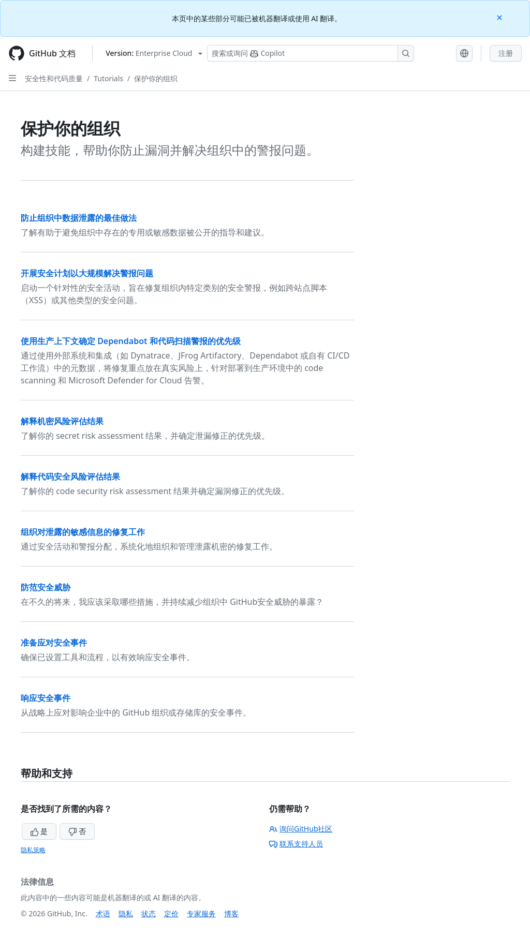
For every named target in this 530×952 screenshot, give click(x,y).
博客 (231, 913)
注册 (505, 53)
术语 (103, 913)
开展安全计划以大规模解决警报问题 (87, 273)
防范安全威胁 (45, 587)
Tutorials (108, 78)
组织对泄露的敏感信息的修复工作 (83, 532)
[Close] (500, 17)
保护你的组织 (156, 78)
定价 (171, 913)
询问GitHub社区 (301, 829)
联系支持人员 (296, 844)
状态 (148, 913)
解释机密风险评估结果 (62, 421)
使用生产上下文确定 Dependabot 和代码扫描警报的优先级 (131, 341)
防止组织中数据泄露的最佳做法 (79, 218)
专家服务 (201, 913)
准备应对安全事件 (54, 642)
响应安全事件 (45, 698)
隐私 (126, 913)
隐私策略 (33, 849)
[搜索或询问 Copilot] (310, 53)
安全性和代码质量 (54, 78)
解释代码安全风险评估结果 (70, 476)
